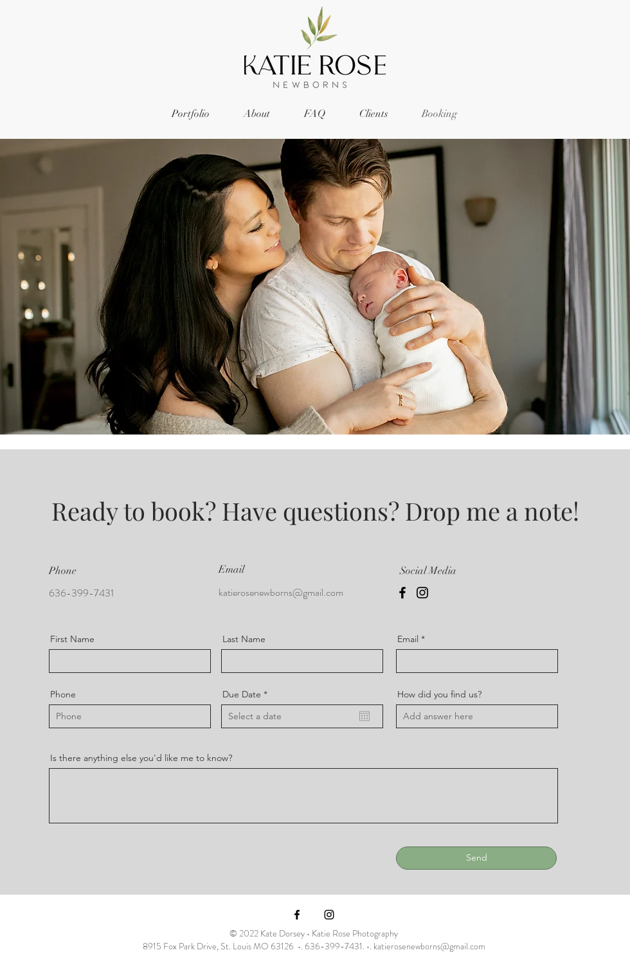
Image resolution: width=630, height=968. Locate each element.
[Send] (476, 858)
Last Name (244, 638)
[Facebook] (402, 592)
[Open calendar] (364, 716)
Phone (63, 694)
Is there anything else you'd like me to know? (141, 757)
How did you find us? (439, 694)
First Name (72, 638)
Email (408, 638)
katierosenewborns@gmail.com (281, 592)
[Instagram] (422, 592)
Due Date (247, 694)
